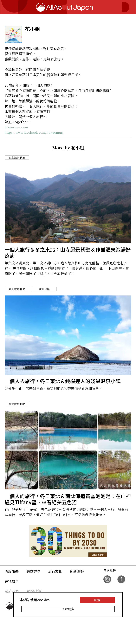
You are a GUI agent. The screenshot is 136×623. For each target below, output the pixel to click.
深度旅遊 (12, 571)
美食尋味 (33, 571)
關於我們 (12, 590)
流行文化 (55, 571)
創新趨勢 (77, 571)
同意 (97, 600)
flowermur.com (16, 127)
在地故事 (12, 581)
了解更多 (68, 609)
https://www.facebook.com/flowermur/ (34, 132)
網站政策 (34, 590)
